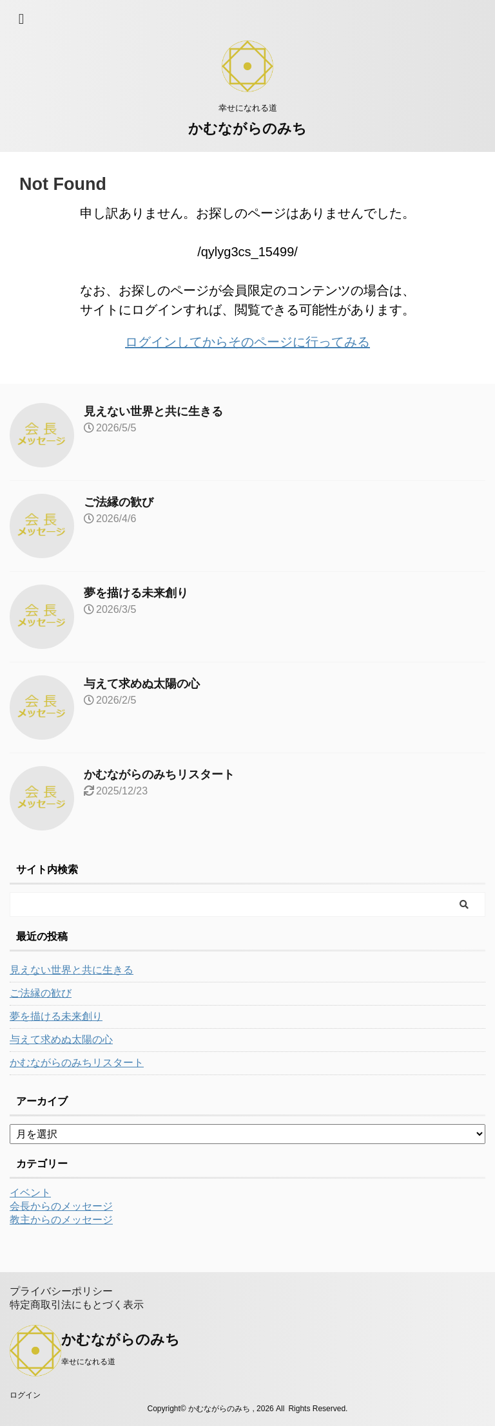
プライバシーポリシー (61, 1291)
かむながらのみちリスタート (159, 774)
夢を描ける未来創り (136, 592)
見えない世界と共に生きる (153, 411)
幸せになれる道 (88, 1361)
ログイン (25, 1395)
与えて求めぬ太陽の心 (142, 683)
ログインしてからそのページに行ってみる (247, 342)
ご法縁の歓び (118, 502)
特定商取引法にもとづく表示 (77, 1304)
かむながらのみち (247, 128)
